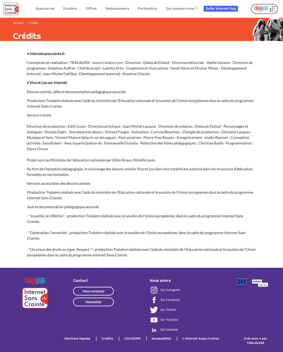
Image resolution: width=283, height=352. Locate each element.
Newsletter (93, 302)
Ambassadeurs (117, 8)
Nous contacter (94, 291)
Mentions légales (77, 338)
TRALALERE (255, 343)
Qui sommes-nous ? (181, 8)
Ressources (45, 8)
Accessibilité (162, 338)
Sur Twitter (163, 309)
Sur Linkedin (164, 329)
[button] (264, 9)
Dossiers (70, 8)
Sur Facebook (165, 300)
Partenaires (147, 8)
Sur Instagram (165, 290)
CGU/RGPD (132, 338)
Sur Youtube (164, 319)
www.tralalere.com (107, 62)
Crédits (107, 338)
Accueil (18, 23)
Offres (91, 8)
